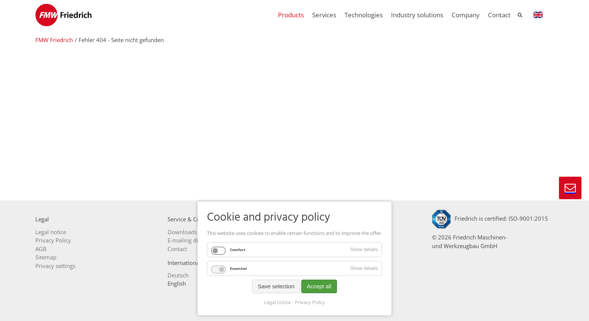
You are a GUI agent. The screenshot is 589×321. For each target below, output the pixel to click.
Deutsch (178, 275)
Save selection (276, 286)
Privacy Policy (310, 302)
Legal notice (277, 302)
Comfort (237, 249)
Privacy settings (55, 266)
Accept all (319, 286)
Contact (570, 188)
